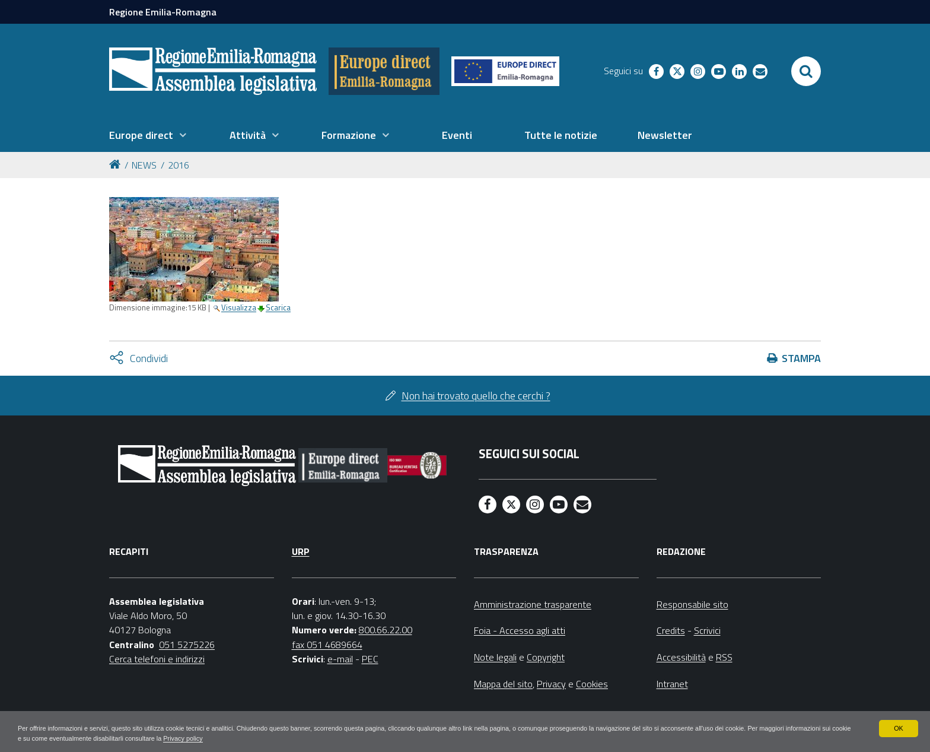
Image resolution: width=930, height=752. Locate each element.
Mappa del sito (503, 684)
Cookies (592, 684)
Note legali (495, 657)
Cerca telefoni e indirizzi (157, 659)
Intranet (672, 684)
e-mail (340, 659)
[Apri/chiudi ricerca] (806, 71)
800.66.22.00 (385, 630)
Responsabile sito (692, 604)
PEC (370, 659)
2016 (178, 165)
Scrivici (707, 630)
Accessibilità (681, 657)
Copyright (546, 657)
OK (898, 727)
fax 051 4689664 (327, 644)
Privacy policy (304, 738)
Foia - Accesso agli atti (519, 630)
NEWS (144, 165)
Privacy (551, 684)
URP (301, 551)
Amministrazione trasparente (532, 604)
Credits (671, 630)
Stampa (801, 358)
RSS (724, 657)
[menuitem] (147, 135)
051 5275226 (187, 644)
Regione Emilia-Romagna (162, 12)
